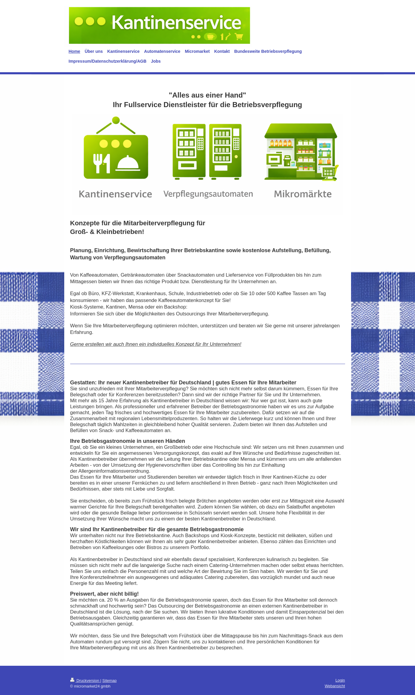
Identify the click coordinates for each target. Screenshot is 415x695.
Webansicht (335, 686)
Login (340, 680)
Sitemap (109, 680)
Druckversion (85, 680)
